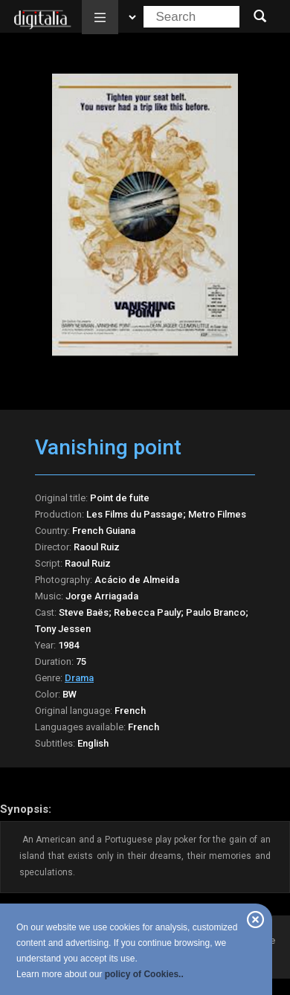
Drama (79, 677)
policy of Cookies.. (144, 974)
